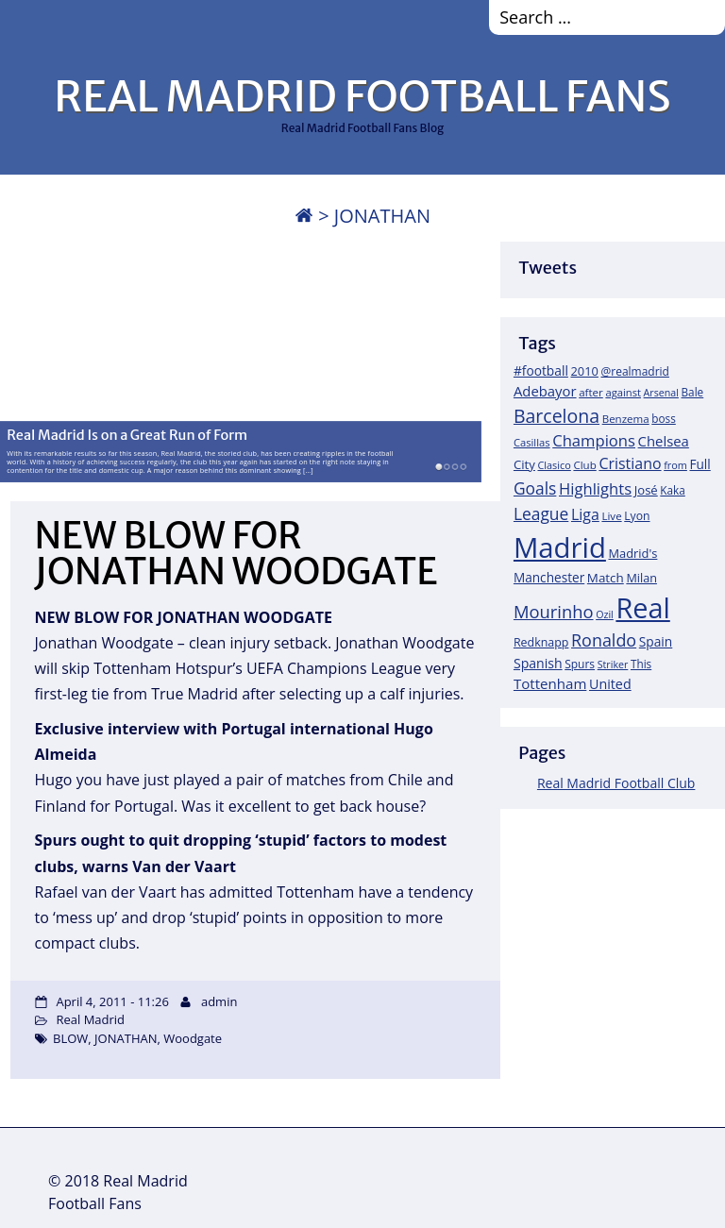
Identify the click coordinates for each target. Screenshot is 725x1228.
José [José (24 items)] (646, 489)
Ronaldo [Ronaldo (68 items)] (603, 640)
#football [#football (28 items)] (541, 370)
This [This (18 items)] (641, 663)
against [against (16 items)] (623, 392)
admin (219, 1001)
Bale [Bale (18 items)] (693, 391)
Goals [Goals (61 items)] (535, 488)
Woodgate (192, 1038)
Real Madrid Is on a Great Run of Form (127, 434)
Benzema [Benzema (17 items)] (625, 419)
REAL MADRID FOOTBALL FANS (362, 96)
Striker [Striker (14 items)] (613, 664)
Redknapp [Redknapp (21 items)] (541, 642)
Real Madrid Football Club (616, 783)
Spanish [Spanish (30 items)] (538, 663)
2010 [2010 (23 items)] (584, 370)
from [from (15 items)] (675, 465)
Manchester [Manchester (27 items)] (549, 577)
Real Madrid (90, 1019)
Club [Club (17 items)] (584, 465)
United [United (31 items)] (610, 684)
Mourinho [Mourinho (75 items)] (554, 611)
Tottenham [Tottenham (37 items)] (550, 683)
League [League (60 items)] (541, 513)
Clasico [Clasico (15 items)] (553, 465)
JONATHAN (125, 1038)
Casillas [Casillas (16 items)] (532, 442)
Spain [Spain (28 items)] (656, 641)
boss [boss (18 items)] (663, 418)
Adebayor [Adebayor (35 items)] (545, 390)
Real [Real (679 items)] (642, 607)
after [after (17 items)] (591, 392)
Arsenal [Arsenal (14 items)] (661, 392)
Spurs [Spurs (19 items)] (580, 664)
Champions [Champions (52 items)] (593, 440)
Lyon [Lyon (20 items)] (636, 516)
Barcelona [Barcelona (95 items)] (556, 416)
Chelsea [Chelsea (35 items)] (663, 440)
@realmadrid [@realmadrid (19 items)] (635, 371)
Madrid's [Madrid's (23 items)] (632, 553)
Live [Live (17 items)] (611, 516)
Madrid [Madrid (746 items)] (560, 547)
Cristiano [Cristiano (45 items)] (630, 463)
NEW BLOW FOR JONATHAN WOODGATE (236, 553)
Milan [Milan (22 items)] (641, 577)
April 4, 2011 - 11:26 (112, 1001)
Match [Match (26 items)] (605, 577)
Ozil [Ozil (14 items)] (605, 614)
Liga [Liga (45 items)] (585, 514)
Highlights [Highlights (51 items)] (595, 488)
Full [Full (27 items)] (699, 464)
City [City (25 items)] (524, 464)
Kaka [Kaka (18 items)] (672, 489)
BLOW (70, 1038)
